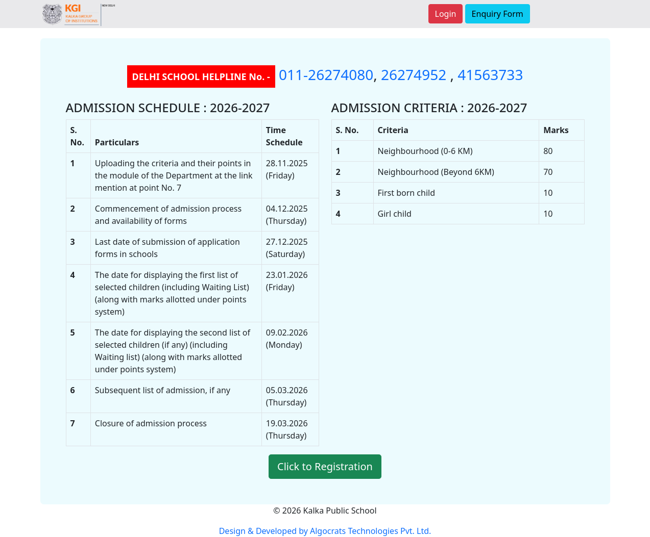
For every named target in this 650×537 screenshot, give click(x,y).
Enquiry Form (497, 13)
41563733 (490, 74)
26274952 (415, 74)
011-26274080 (326, 74)
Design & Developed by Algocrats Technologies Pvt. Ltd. (325, 530)
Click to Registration (325, 466)
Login (445, 13)
